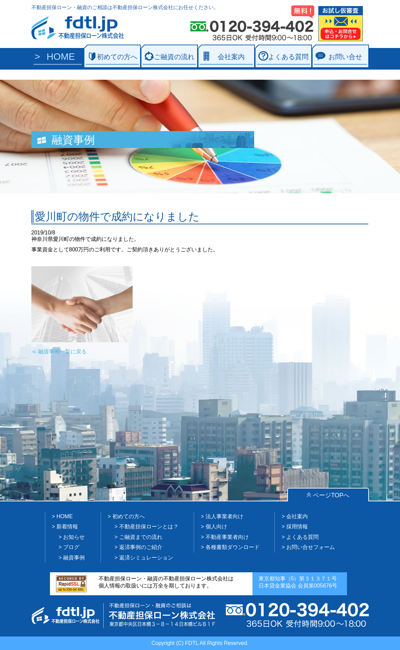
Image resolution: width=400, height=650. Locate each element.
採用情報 (297, 526)
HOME (61, 56)
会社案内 (231, 56)
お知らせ (74, 537)
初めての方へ (117, 56)
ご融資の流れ (174, 56)
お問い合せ (345, 56)
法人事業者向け (224, 516)
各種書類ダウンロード (233, 547)
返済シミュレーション (146, 557)
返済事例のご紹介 (140, 547)
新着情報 (67, 526)
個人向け (216, 526)
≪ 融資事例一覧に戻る (59, 351)
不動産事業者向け (227, 537)
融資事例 (74, 557)
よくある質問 (288, 56)
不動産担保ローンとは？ (149, 526)
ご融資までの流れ (140, 537)
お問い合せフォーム (310, 547)
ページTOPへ (331, 495)
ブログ (71, 547)
